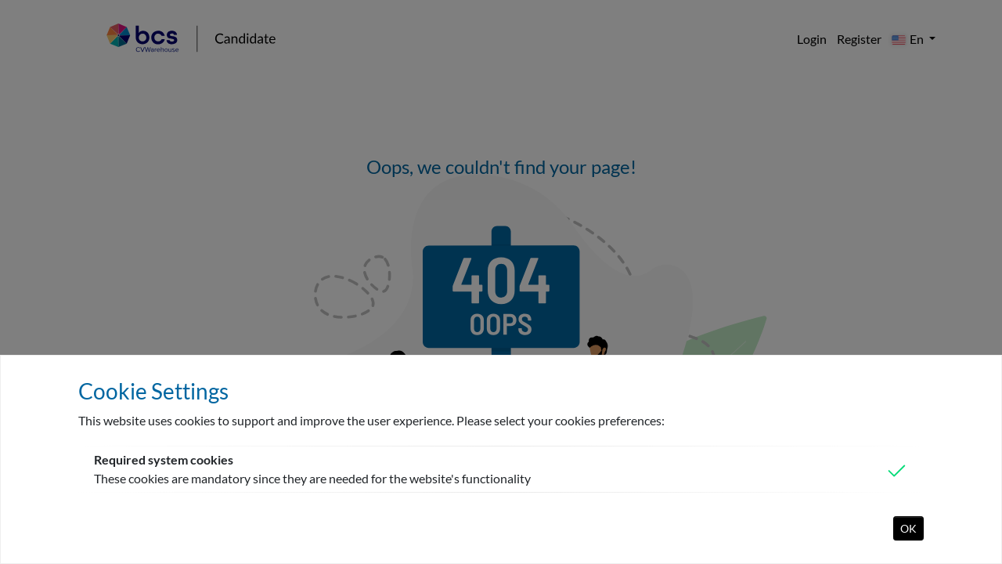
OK (908, 528)
